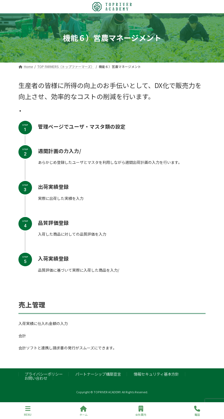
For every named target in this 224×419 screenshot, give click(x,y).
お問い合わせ (35, 378)
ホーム (83, 411)
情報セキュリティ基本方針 (156, 374)
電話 (197, 411)
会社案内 (140, 411)
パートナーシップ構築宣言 (98, 374)
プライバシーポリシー (44, 374)
